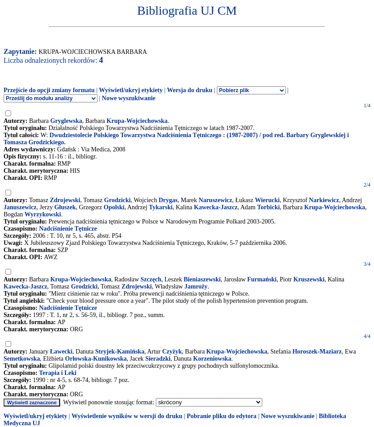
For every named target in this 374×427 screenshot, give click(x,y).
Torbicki (268, 207)
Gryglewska (66, 121)
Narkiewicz (324, 200)
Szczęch (151, 279)
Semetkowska (22, 358)
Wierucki (267, 200)
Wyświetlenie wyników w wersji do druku (127, 416)
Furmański (261, 279)
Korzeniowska (212, 358)
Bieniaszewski (201, 279)
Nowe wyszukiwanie (128, 98)
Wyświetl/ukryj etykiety (131, 90)
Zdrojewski (65, 200)
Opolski (114, 207)
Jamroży (195, 286)
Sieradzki (158, 358)
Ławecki (61, 351)
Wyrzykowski (42, 214)
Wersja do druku (189, 90)
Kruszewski (309, 279)
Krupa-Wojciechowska (136, 121)
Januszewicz (20, 207)
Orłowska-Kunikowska (95, 358)
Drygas (168, 200)
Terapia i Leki (57, 373)
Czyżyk (172, 351)
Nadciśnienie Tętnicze (68, 228)
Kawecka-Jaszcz (216, 207)
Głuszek (65, 207)
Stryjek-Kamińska (119, 351)
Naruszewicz (215, 200)
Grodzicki (117, 200)
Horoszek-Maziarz (317, 351)
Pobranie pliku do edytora (221, 416)
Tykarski (160, 207)
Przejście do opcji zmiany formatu (49, 90)
